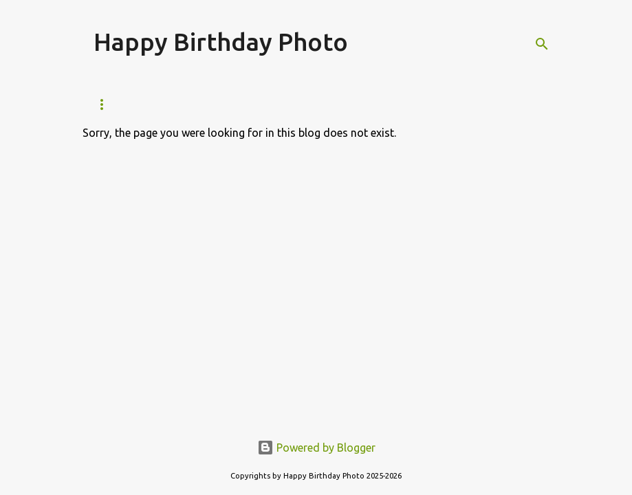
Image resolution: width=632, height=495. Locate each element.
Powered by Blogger (316, 447)
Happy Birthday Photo (221, 42)
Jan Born (171, 104)
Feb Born (244, 104)
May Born (467, 104)
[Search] (542, 44)
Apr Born (393, 104)
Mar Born (318, 104)
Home (107, 104)
